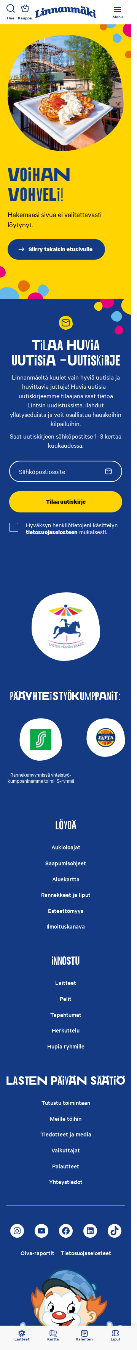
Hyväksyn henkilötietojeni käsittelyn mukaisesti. (72, 529)
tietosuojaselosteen (52, 532)
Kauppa (25, 12)
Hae (10, 12)
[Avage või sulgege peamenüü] (117, 12)
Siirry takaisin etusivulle (55, 249)
